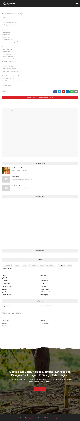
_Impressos (45, 289)
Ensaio (41, 264)
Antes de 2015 (7, 264)
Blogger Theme (32, 417)
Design (24, 264)
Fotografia (61, 264)
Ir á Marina (15, 176)
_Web (4, 291)
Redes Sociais (7, 268)
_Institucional (6, 286)
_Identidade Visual (47, 291)
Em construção (17, 185)
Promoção (44, 294)
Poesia (5, 92)
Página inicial (6, 305)
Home (4, 275)
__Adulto (5, 280)
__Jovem (44, 277)
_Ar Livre (43, 286)
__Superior (6, 283)
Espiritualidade (50, 264)
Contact (40, 389)
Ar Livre (17, 264)
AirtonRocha (7, 14)
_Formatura (45, 280)
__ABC (43, 283)
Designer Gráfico (46, 305)
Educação (32, 264)
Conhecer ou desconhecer (20, 167)
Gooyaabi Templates (53, 417)
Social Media (6, 294)
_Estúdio (5, 277)
